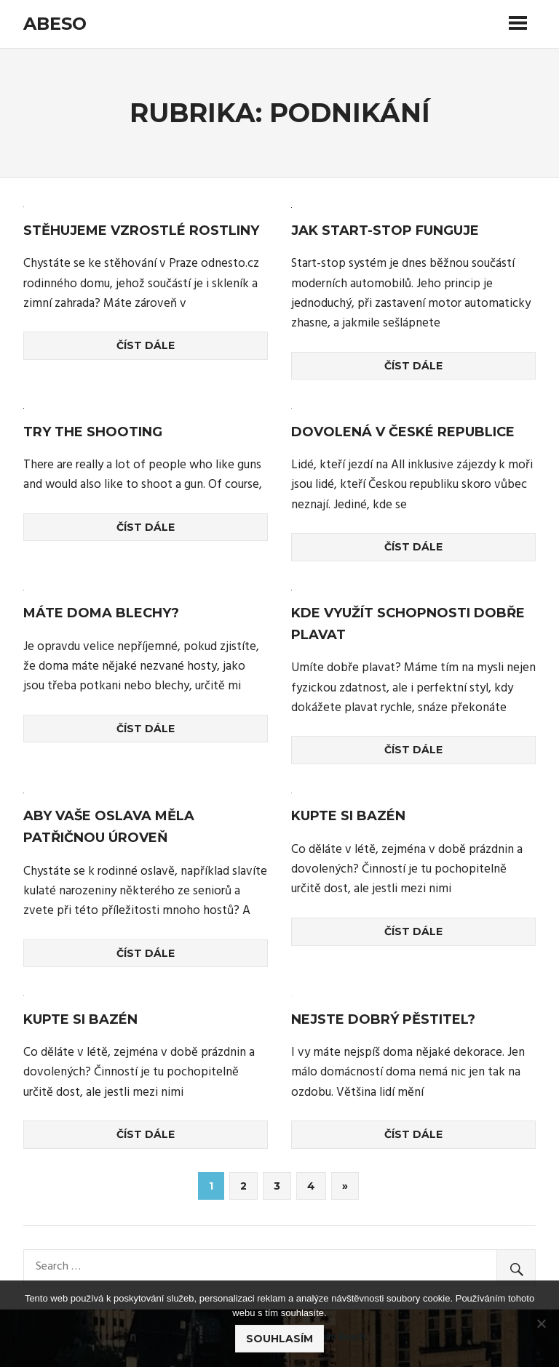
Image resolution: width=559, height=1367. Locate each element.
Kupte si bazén (348, 816)
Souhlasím (279, 1338)
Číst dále (145, 345)
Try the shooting (92, 432)
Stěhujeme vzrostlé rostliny (141, 230)
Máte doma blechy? (101, 613)
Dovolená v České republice (403, 432)
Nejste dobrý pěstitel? (383, 1019)
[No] (541, 1323)
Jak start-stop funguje (385, 230)
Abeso (55, 23)
